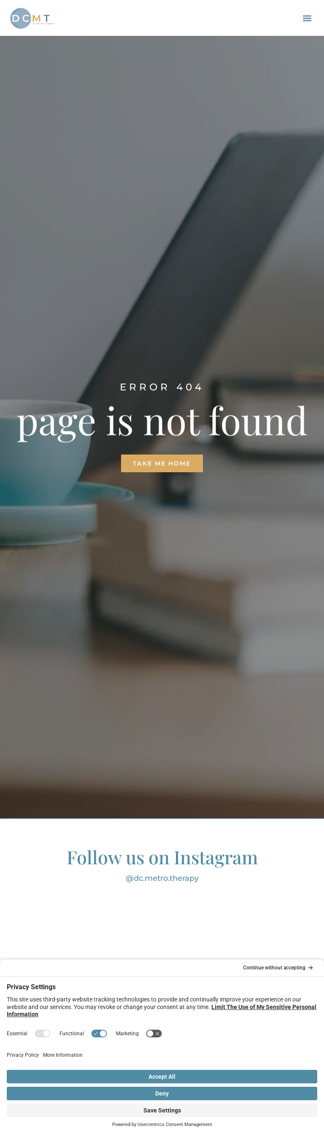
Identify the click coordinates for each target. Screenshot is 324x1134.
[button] (307, 18)
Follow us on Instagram (162, 856)
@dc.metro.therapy (162, 878)
